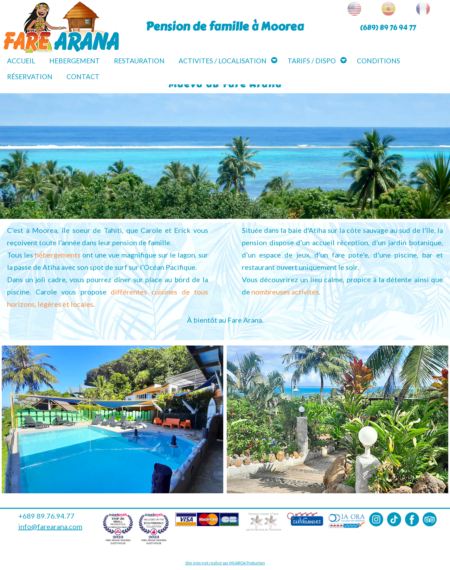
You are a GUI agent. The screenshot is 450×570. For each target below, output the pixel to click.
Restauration (139, 61)
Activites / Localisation (222, 61)
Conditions (378, 61)
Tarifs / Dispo (312, 61)
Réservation (29, 76)
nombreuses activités (285, 291)
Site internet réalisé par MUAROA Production (225, 562)
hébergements (58, 255)
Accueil (21, 61)
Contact (82, 76)
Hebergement (74, 61)
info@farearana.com (50, 526)
